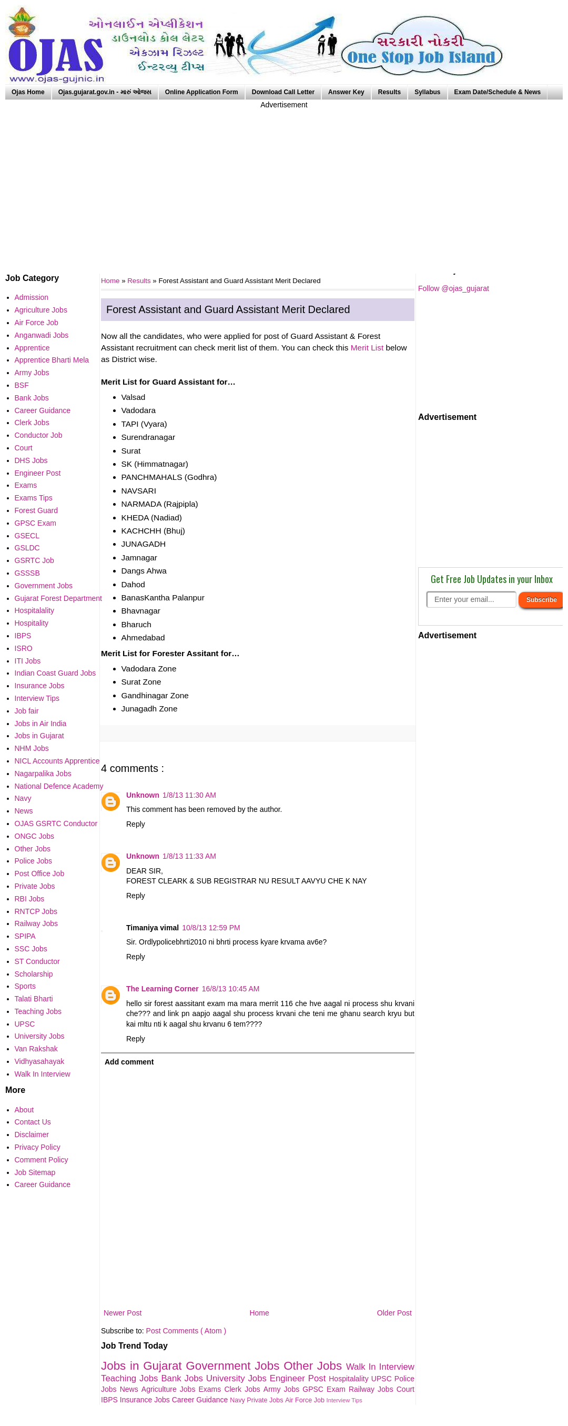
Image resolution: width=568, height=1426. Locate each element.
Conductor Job (39, 435)
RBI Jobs (30, 899)
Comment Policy (41, 1160)
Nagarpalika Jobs (43, 773)
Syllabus (427, 92)
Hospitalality (350, 1378)
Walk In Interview (380, 1367)
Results (389, 92)
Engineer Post (299, 1378)
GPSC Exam (325, 1389)
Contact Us (33, 1122)
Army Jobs (282, 1389)
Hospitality (32, 623)
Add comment (129, 1062)
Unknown (142, 795)
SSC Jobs (31, 949)
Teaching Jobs (131, 1378)
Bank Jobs (183, 1378)
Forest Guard (36, 510)
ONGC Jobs (34, 836)
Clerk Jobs (243, 1389)
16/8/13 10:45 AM (231, 989)
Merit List (367, 347)
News (130, 1389)
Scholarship (34, 974)
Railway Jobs (373, 1389)
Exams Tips (34, 498)
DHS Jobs (31, 460)
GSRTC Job (34, 560)
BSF (22, 385)
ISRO (24, 648)
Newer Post (122, 1313)
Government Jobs (234, 1365)
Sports (25, 986)
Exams (212, 1389)
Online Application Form (201, 92)
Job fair (27, 711)
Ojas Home (28, 92)
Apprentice (32, 348)
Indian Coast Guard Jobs (55, 673)
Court (405, 1389)
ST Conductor (37, 961)
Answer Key (346, 92)
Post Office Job (40, 873)
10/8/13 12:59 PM (211, 927)
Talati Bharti (34, 999)
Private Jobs (266, 1400)
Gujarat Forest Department (59, 598)
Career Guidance (201, 1399)
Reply (135, 824)
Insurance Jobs (146, 1399)
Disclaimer (32, 1134)
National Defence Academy (59, 786)
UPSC (382, 1378)
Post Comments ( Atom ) (186, 1331)
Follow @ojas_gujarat (453, 288)
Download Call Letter (283, 92)
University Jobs (238, 1378)
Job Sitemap (35, 1172)
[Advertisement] (284, 184)
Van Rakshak (36, 1049)
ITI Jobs (28, 661)
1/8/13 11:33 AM (189, 856)
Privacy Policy (37, 1147)
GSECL (27, 535)
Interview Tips (344, 1400)
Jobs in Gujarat (143, 1365)
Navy (238, 1400)
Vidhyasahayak (40, 1061)
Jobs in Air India (41, 723)
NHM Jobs (32, 748)
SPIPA (25, 936)
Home (259, 1313)
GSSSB (27, 573)
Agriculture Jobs (170, 1389)
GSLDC (27, 548)
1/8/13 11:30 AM (189, 795)
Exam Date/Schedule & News (497, 92)
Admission (32, 297)
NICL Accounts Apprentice (57, 761)
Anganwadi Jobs (42, 335)
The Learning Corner (162, 989)
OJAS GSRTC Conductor (56, 823)
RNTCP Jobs (36, 911)
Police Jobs (34, 861)
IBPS (110, 1399)
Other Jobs (314, 1365)
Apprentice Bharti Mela (52, 360)
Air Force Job (305, 1400)
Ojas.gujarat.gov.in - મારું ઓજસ (104, 92)
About (24, 1110)
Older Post (394, 1313)
